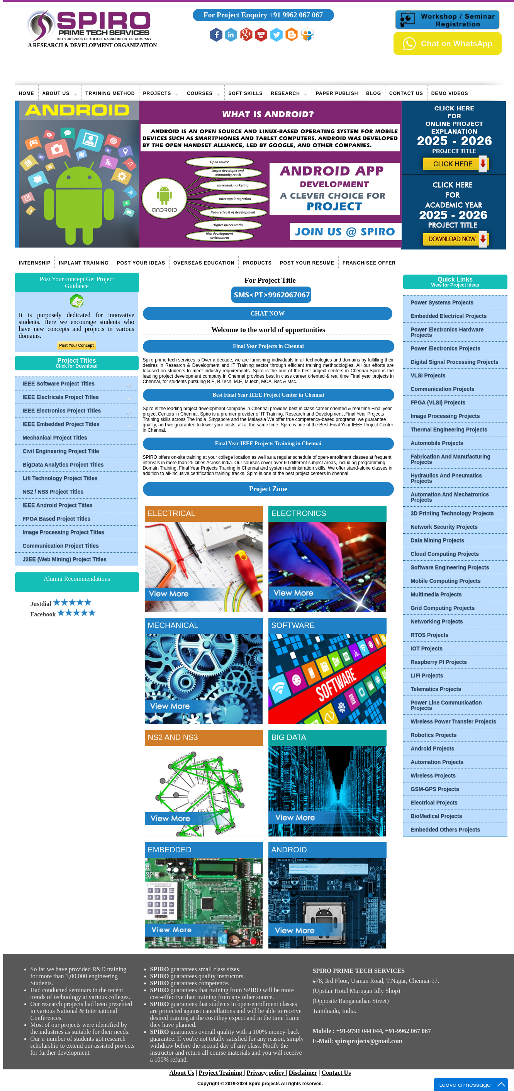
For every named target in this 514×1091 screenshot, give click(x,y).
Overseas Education (203, 263)
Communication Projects (443, 389)
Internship (35, 263)
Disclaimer (302, 1072)
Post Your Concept (76, 345)
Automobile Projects (437, 443)
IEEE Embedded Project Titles (61, 424)
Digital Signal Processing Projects (455, 362)
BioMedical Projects (436, 816)
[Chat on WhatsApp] (448, 52)
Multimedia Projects (436, 594)
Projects (157, 93)
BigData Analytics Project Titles (63, 465)
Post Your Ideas (141, 263)
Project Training (221, 1072)
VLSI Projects (428, 375)
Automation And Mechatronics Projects (450, 497)
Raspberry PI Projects (439, 662)
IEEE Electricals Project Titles (61, 397)
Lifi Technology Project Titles (60, 478)
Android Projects (433, 748)
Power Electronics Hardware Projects (447, 332)
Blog (373, 93)
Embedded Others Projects (445, 829)
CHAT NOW (267, 313)
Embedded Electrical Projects (449, 316)
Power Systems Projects (442, 302)
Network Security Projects (444, 527)
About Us (56, 93)
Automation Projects (437, 762)
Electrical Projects (434, 802)
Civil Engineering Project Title (61, 451)
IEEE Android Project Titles (57, 505)
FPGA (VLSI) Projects (438, 402)
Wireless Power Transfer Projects (454, 721)
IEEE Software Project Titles (59, 383)
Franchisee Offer (369, 263)
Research (285, 93)
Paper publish (337, 93)
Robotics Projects (434, 735)
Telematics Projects (436, 689)
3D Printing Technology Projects (452, 513)
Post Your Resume (307, 263)
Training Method (110, 93)
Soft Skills (246, 93)
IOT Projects (427, 648)
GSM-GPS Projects (435, 789)
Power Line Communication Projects (446, 705)
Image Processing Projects (445, 416)
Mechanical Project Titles (55, 437)
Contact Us (406, 93)
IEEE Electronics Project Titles (62, 410)
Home (26, 93)
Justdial (61, 604)
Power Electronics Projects (446, 348)
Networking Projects (437, 621)
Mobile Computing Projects (446, 581)
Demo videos (449, 93)
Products (257, 263)
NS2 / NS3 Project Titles (53, 492)
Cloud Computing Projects (445, 554)
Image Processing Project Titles (63, 532)
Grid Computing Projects (443, 608)
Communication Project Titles (61, 546)
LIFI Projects (427, 675)
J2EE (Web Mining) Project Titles (65, 559)
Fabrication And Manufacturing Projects (450, 459)
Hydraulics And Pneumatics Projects (446, 478)
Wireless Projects (433, 775)
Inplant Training (84, 263)
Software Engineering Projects (450, 567)
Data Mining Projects (437, 540)
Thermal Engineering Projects (449, 429)
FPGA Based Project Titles (57, 519)
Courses (199, 93)
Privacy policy (266, 1072)
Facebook (63, 614)
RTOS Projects (430, 635)
